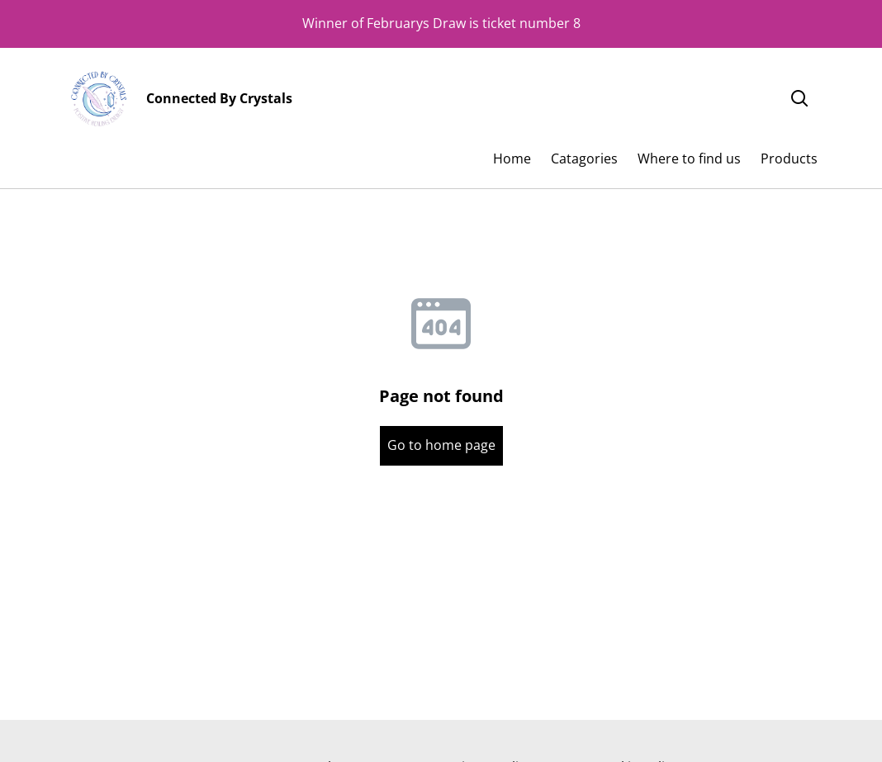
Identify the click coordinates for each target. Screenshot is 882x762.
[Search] (799, 99)
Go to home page (441, 445)
